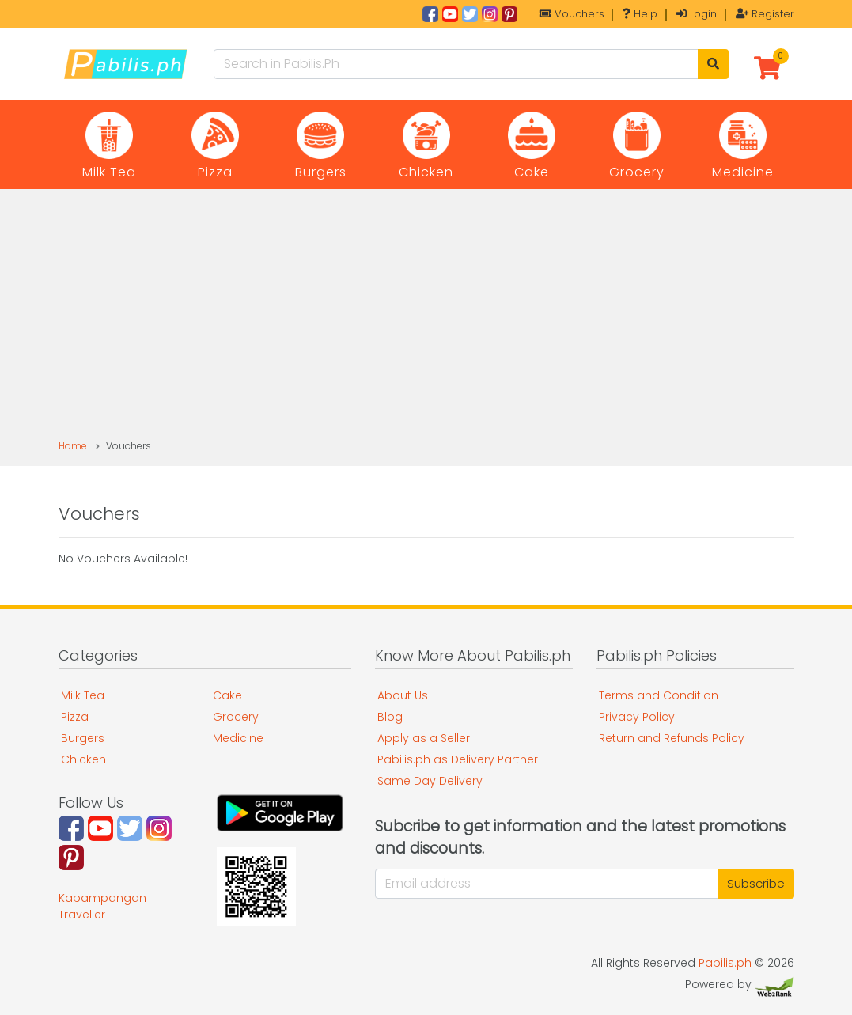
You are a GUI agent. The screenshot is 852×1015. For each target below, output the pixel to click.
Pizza (75, 717)
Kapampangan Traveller (102, 906)
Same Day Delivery (430, 781)
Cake (227, 695)
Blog (390, 717)
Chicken (83, 759)
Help (640, 13)
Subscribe (756, 883)
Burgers (82, 738)
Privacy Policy (637, 717)
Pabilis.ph (725, 963)
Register (765, 13)
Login (696, 13)
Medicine (238, 738)
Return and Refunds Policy (671, 738)
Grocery (236, 717)
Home (73, 446)
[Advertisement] (426, 320)
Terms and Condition (658, 695)
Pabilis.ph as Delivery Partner (457, 759)
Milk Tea (82, 695)
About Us (402, 695)
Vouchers (572, 13)
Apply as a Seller (423, 738)
